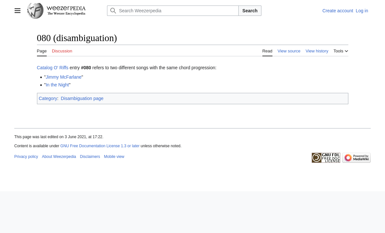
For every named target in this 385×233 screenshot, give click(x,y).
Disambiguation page (82, 98)
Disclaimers (90, 156)
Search (250, 10)
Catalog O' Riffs (52, 67)
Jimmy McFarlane (63, 77)
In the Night (57, 84)
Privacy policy (26, 156)
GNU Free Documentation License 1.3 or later (99, 146)
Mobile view (114, 156)
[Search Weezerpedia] (173, 11)
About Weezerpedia (59, 156)
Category (48, 98)
